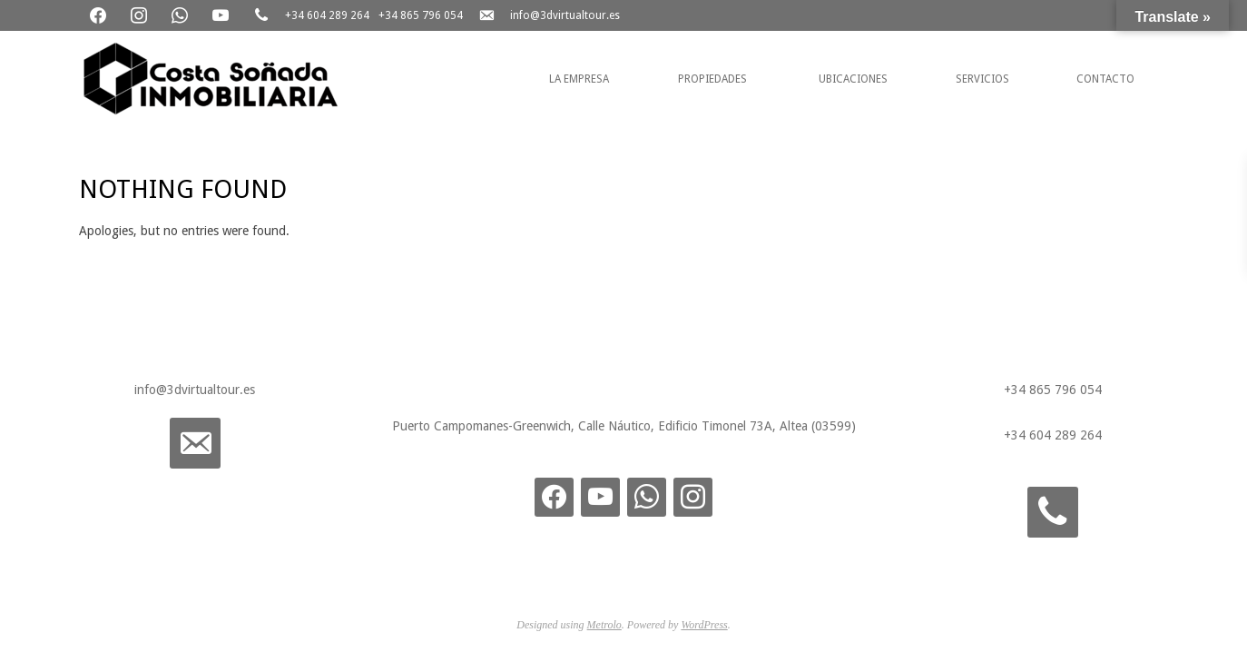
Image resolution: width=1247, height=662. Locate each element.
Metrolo (604, 624)
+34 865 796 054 (420, 15)
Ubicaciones (853, 79)
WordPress (704, 624)
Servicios (982, 79)
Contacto (1105, 79)
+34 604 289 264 (327, 15)
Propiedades (712, 79)
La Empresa (579, 79)
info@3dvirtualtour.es (565, 15)
